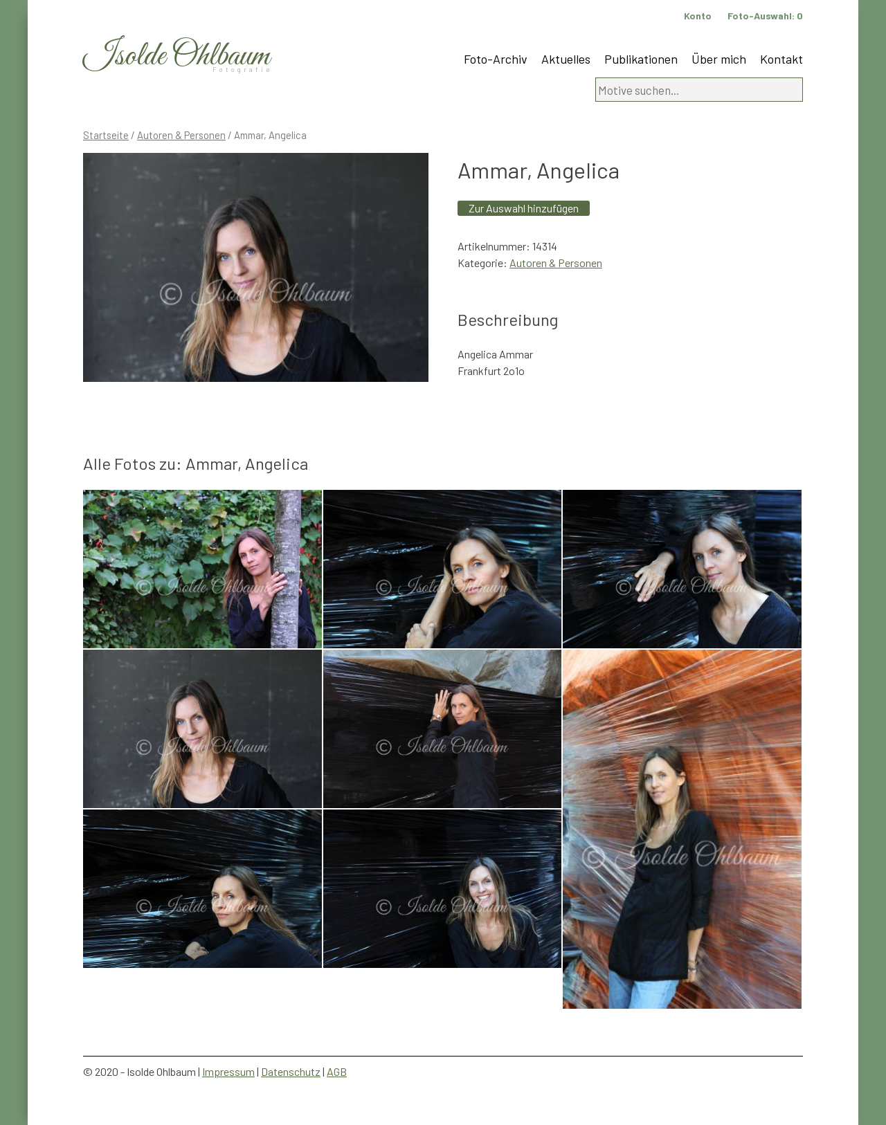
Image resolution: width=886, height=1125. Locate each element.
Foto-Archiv (495, 59)
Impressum (228, 1071)
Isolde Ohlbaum (176, 56)
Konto (698, 15)
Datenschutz (290, 1071)
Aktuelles (565, 59)
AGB (337, 1071)
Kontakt (781, 59)
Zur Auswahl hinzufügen (524, 207)
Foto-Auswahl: (765, 15)
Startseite (106, 135)
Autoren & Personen (181, 135)
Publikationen (641, 59)
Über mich (718, 59)
